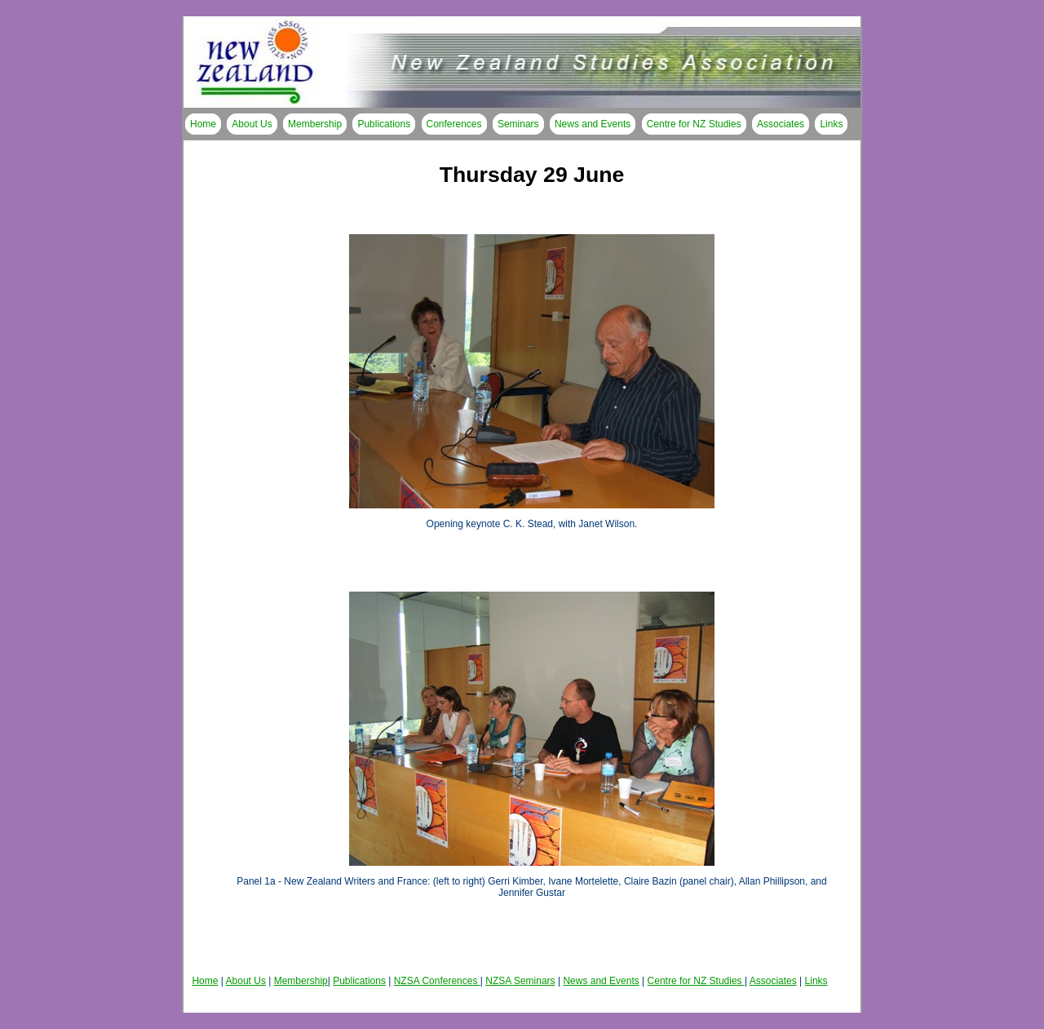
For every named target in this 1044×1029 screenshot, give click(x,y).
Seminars (518, 124)
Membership (315, 124)
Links (831, 124)
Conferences (454, 124)
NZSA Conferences (437, 981)
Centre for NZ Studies (694, 124)
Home (203, 124)
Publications (383, 124)
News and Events (592, 124)
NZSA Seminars (520, 981)
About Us (252, 124)
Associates (780, 124)
